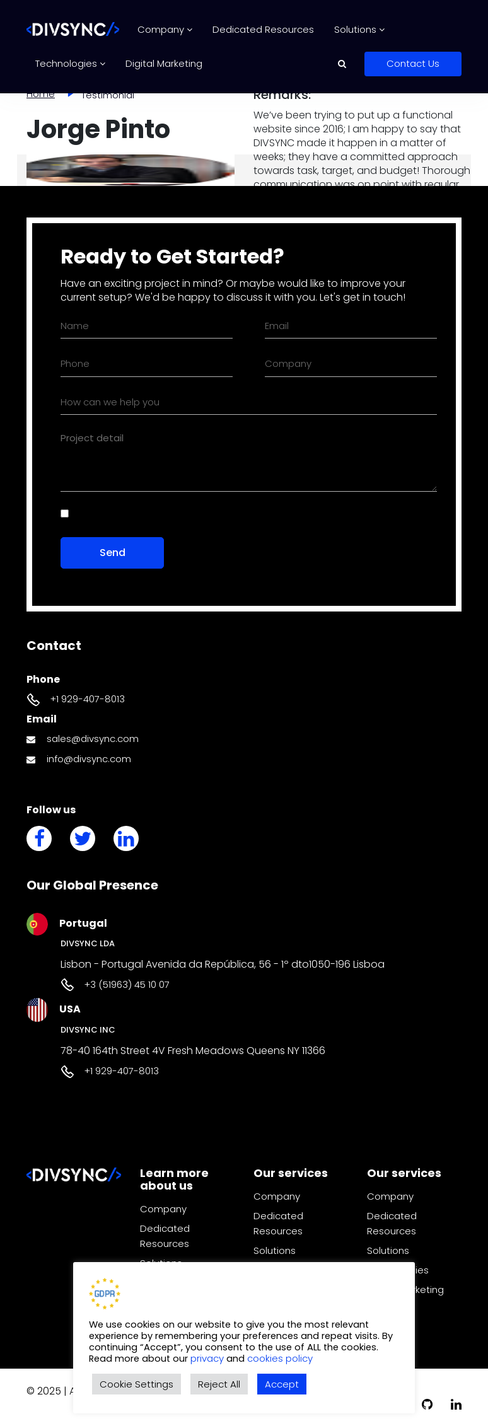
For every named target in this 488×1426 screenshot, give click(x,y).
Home (40, 94)
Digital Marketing (163, 63)
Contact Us (412, 63)
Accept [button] (282, 1384)
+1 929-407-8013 (87, 698)
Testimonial (107, 94)
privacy (208, 1358)
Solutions (359, 29)
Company (164, 29)
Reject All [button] (219, 1384)
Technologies (70, 63)
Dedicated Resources (263, 29)
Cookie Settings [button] (136, 1384)
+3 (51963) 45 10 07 (127, 984)
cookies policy (280, 1358)
